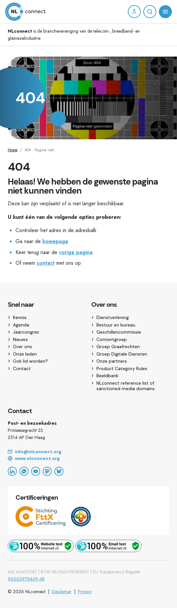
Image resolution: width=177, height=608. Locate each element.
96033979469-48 (26, 579)
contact (46, 263)
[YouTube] (35, 471)
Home (12, 150)
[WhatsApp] (23, 471)
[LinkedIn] (12, 471)
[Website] (88, 459)
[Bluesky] (58, 471)
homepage (55, 241)
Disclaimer (62, 591)
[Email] (88, 452)
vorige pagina (76, 252)
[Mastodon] (47, 471)
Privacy (85, 591)
